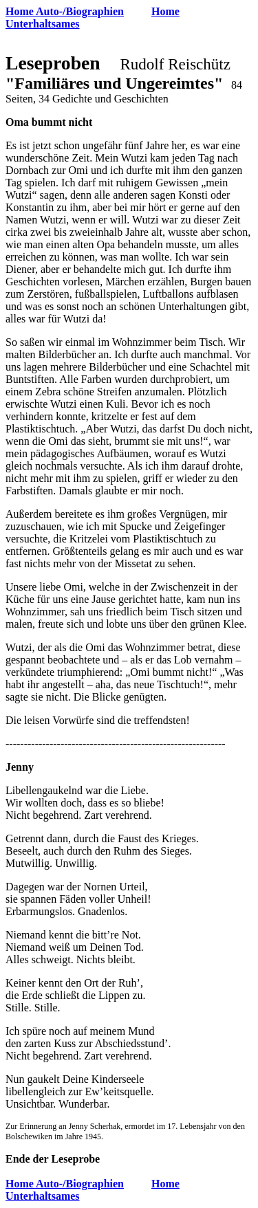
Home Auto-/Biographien (65, 11)
